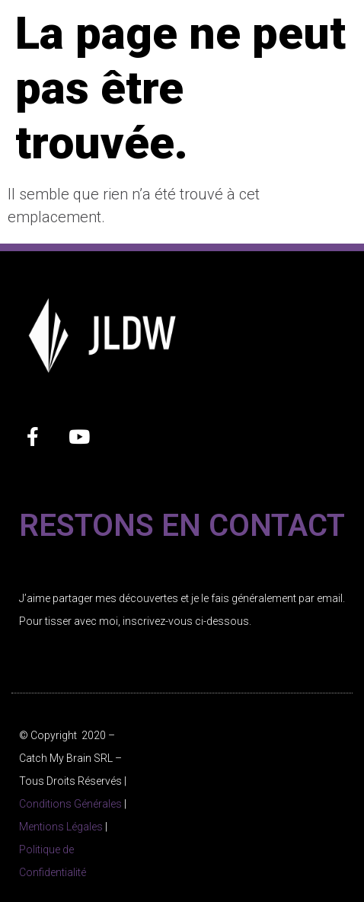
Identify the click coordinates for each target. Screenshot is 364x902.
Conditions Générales (70, 804)
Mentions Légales (61, 827)
